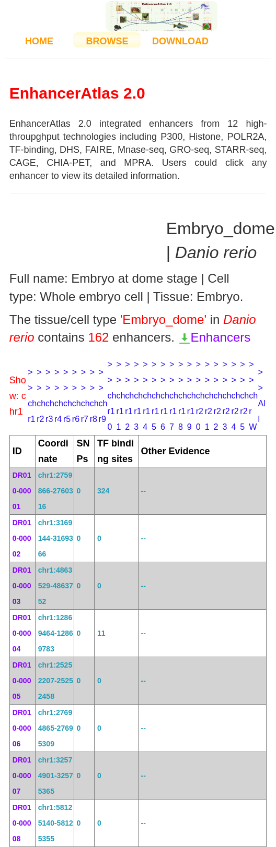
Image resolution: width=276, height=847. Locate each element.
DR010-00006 (22, 728)
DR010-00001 (22, 491)
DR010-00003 (22, 586)
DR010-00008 (22, 823)
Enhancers (214, 337)
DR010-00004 (22, 633)
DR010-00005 (22, 680)
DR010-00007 (22, 775)
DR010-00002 (22, 538)
